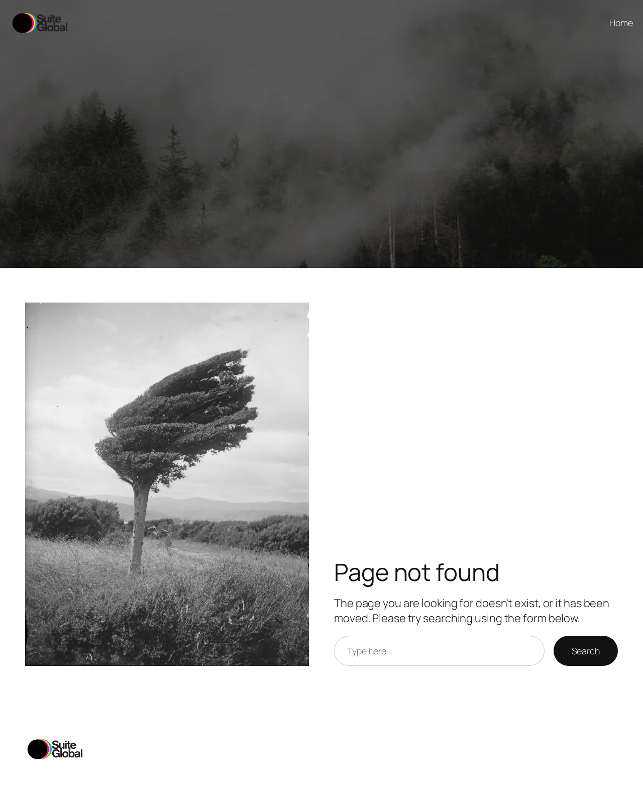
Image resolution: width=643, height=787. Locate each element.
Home (621, 23)
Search (586, 651)
